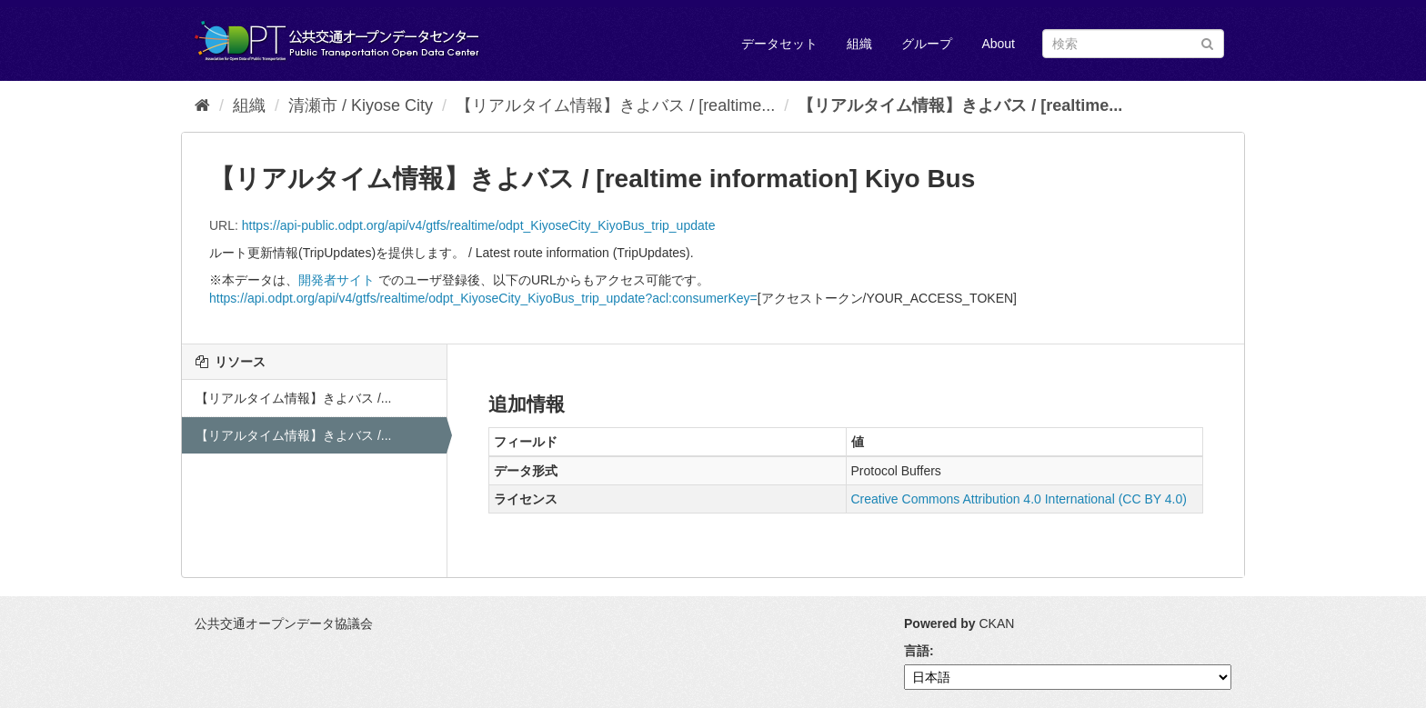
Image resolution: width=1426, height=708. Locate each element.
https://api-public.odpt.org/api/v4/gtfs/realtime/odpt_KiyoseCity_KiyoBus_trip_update (479, 225)
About (998, 43)
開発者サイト (336, 280)
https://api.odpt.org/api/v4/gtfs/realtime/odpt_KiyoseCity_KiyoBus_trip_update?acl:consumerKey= (483, 298)
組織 (859, 43)
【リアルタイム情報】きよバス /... (293, 398)
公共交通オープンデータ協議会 (284, 623)
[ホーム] (202, 105)
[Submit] (1207, 42)
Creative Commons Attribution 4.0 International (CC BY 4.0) (1019, 499)
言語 (916, 650)
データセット (779, 43)
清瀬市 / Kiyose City (360, 105)
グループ (926, 43)
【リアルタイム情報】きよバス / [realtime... (615, 105)
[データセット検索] (1133, 43)
